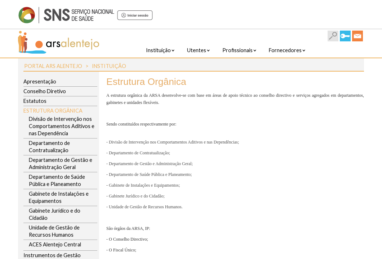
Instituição (109, 66)
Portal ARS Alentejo (53, 66)
